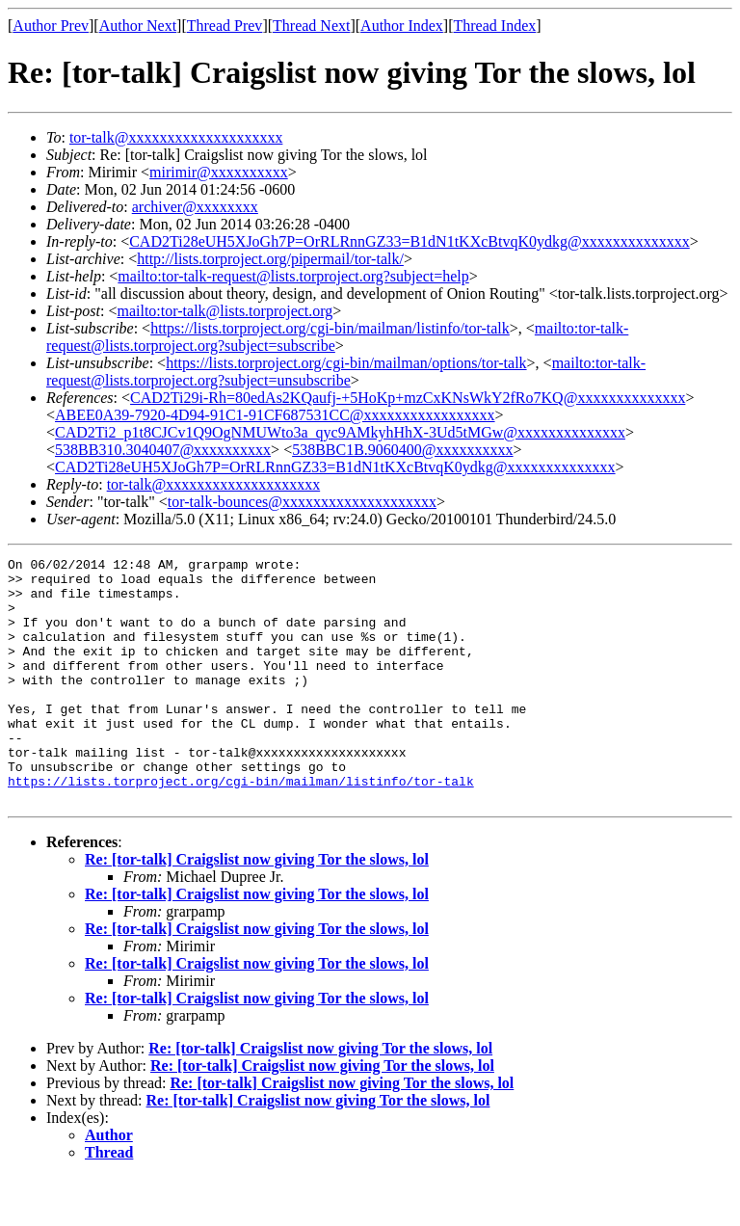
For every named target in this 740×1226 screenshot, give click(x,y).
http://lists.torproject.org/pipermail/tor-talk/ (270, 259)
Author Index (401, 25)
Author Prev (51, 25)
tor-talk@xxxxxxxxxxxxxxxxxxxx (176, 137)
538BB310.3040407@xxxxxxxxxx (163, 449)
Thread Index (495, 25)
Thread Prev (225, 25)
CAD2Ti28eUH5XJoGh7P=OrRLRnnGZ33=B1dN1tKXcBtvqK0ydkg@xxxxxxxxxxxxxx (409, 241)
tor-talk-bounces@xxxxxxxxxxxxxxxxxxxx (302, 501)
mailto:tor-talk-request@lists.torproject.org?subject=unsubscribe (346, 371)
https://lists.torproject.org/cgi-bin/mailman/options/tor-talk (346, 363)
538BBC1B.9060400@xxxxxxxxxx (402, 449)
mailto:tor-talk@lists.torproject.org (224, 311)
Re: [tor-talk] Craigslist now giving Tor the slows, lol (257, 908)
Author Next (137, 25)
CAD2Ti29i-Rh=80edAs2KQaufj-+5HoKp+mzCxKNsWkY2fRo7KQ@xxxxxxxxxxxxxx (407, 397)
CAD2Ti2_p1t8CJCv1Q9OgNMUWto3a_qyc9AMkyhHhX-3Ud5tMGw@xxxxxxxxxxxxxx (340, 432)
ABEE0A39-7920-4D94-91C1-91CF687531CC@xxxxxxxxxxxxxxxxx (275, 415)
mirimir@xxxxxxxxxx (218, 172)
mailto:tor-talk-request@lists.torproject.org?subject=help (293, 276)
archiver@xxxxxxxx (195, 207)
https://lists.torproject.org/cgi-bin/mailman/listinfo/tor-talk (330, 328)
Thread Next (311, 25)
